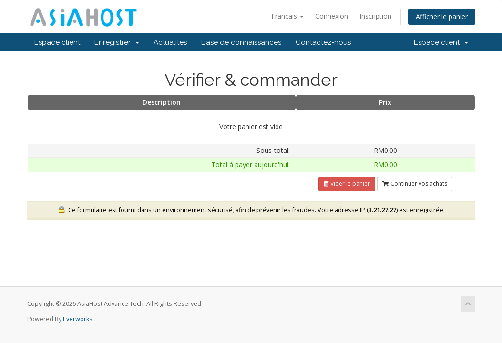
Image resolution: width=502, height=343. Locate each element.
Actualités (170, 42)
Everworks (77, 319)
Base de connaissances (241, 42)
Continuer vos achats (414, 184)
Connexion (331, 15)
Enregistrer (116, 42)
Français (287, 15)
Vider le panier (347, 184)
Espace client (57, 42)
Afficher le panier (442, 16)
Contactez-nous (323, 42)
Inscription (375, 15)
